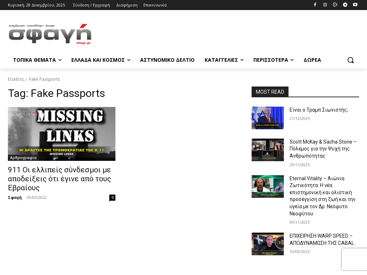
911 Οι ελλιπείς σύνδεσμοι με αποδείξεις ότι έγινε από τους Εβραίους (59, 179)
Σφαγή (15, 197)
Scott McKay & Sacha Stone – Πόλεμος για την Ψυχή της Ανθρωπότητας (323, 149)
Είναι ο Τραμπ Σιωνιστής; (319, 110)
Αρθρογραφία (23, 157)
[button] (350, 60)
